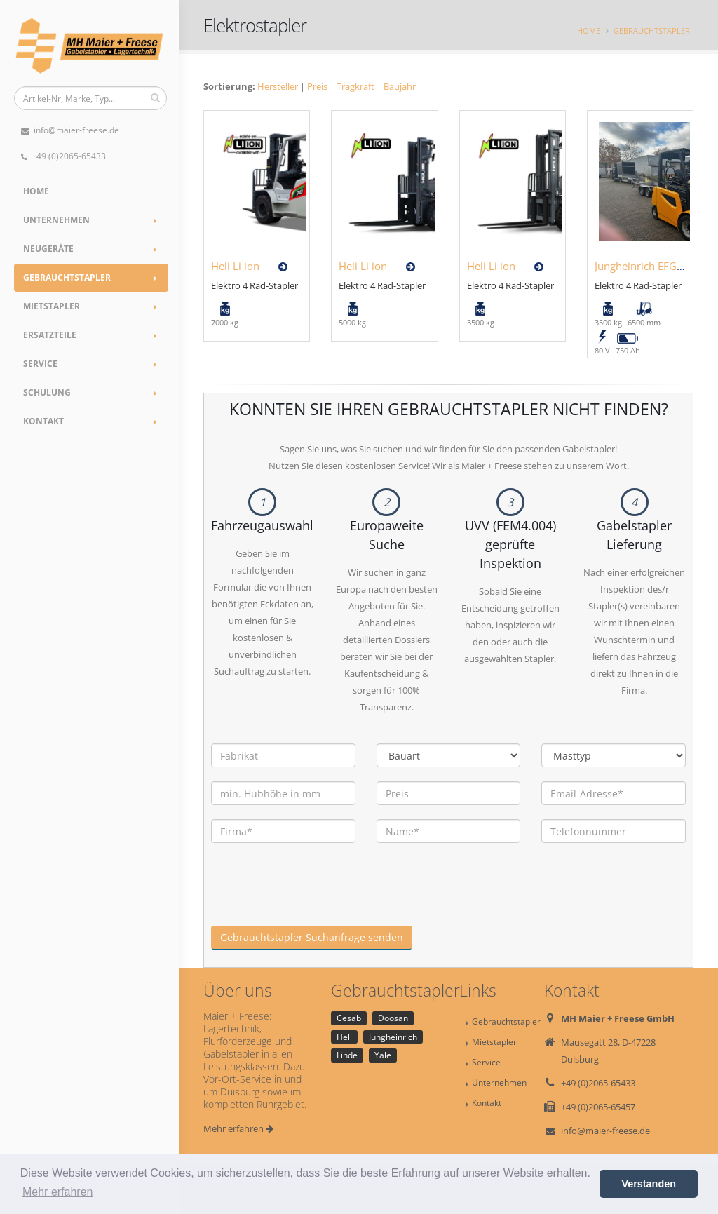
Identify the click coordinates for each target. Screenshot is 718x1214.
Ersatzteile (49, 335)
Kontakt (43, 421)
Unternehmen (56, 220)
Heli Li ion (235, 266)
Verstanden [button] (648, 1183)
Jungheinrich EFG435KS (651, 266)
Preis (317, 86)
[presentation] (317, 898)
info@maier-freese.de (70, 130)
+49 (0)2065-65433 (63, 156)
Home (36, 191)
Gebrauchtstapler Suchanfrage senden (311, 937)
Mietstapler (51, 306)
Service (40, 364)
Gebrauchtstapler (67, 277)
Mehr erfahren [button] (57, 1192)
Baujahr (400, 86)
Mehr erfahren (238, 1128)
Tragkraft (355, 86)
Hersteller (277, 86)
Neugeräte (48, 249)
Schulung (47, 392)
